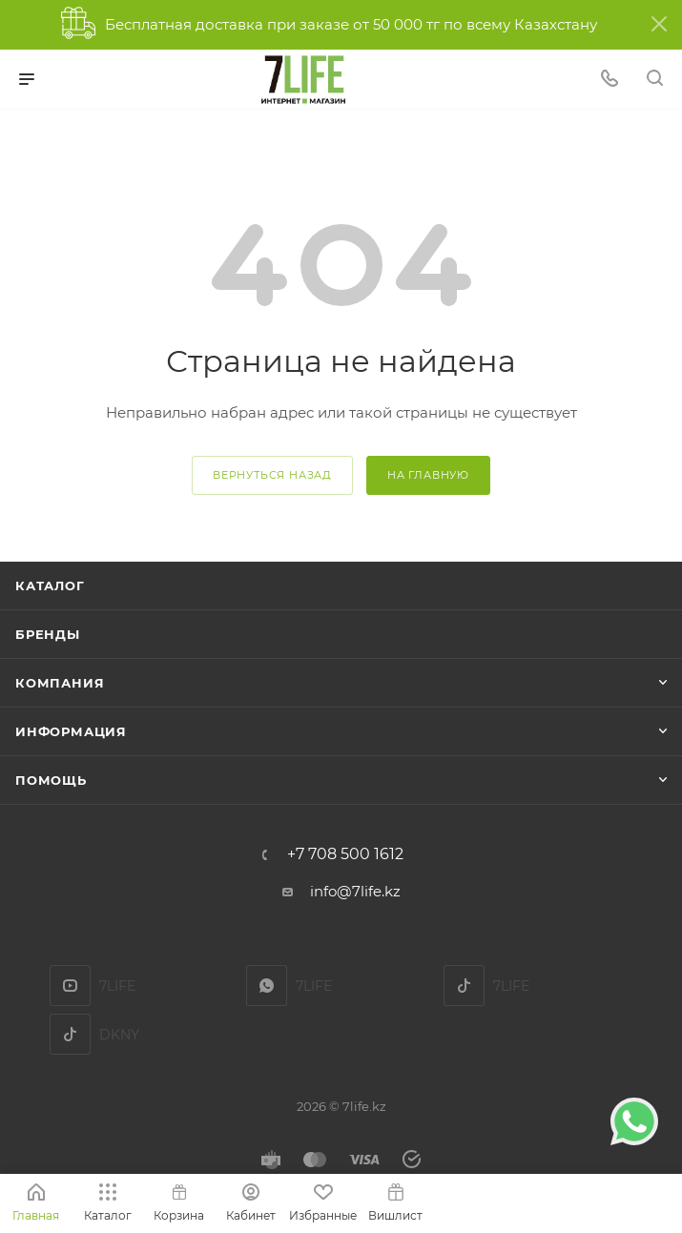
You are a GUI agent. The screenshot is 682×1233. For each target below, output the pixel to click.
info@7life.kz (355, 891)
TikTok (464, 985)
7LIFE (266, 985)
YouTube (70, 985)
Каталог (50, 585)
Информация (71, 731)
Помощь (51, 780)
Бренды (47, 634)
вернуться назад (272, 475)
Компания (59, 682)
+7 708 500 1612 (345, 854)
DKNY (70, 1034)
